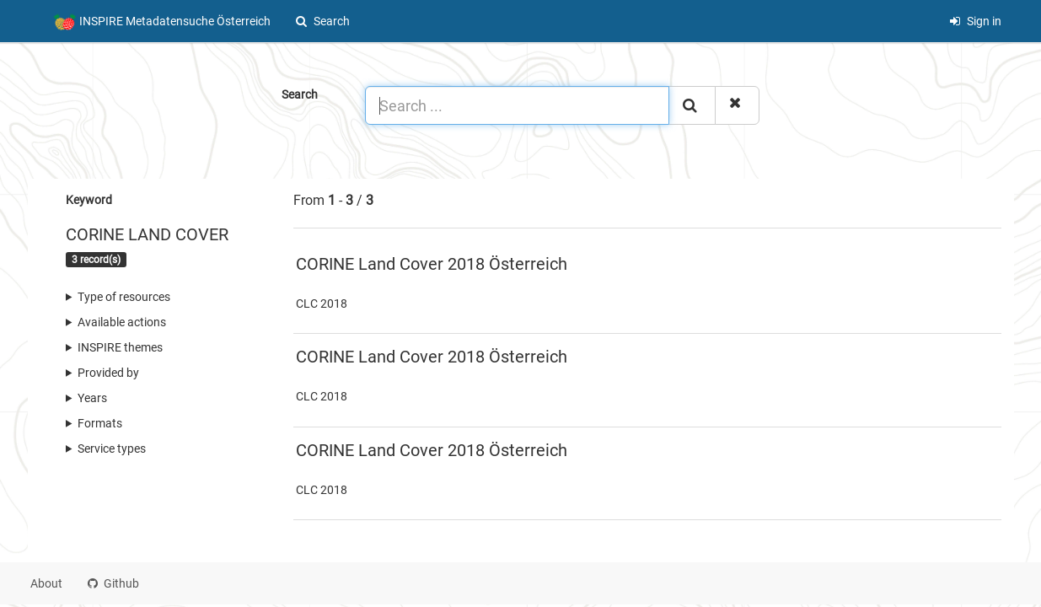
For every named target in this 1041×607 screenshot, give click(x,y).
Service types (112, 448)
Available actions (122, 322)
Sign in (975, 21)
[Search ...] (517, 105)
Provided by (108, 372)
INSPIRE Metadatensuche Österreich (162, 22)
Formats (100, 423)
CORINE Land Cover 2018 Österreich (431, 264)
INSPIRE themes (120, 347)
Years (92, 398)
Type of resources (124, 297)
